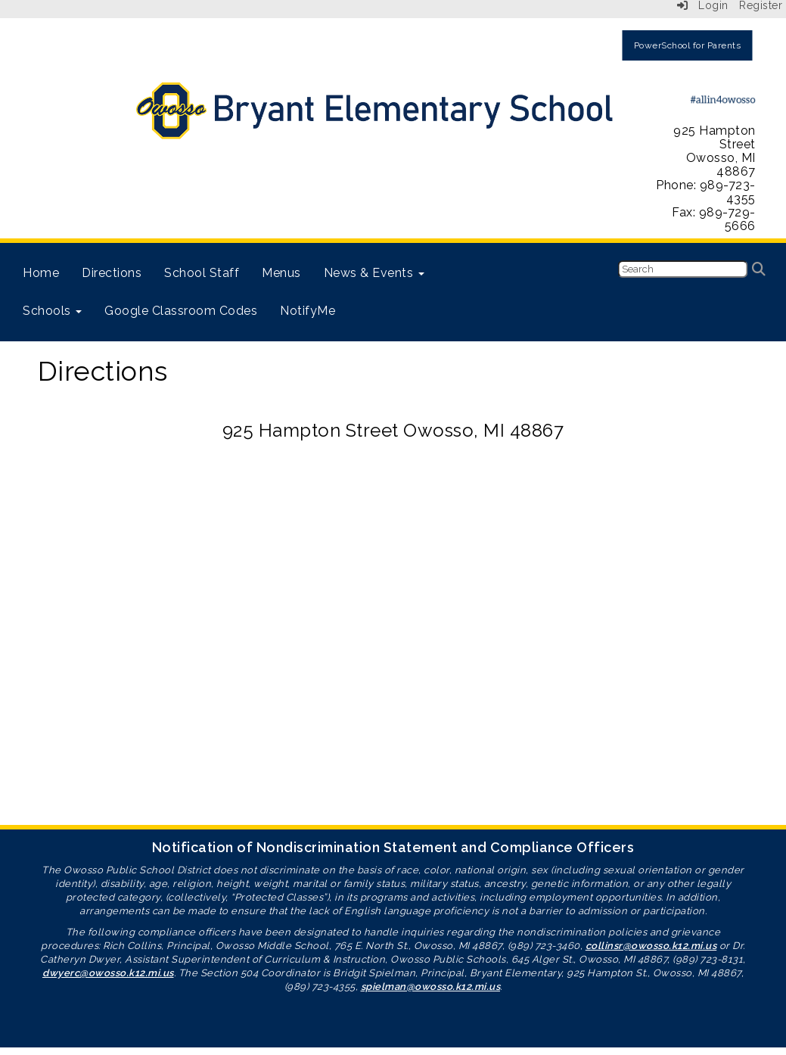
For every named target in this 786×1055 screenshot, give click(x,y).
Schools (52, 310)
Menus (281, 273)
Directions (111, 273)
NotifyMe (307, 310)
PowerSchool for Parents (687, 45)
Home (41, 273)
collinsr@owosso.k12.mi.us (651, 945)
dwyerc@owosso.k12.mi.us (108, 973)
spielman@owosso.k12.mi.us (431, 986)
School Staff (201, 273)
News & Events (374, 273)
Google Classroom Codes (180, 310)
